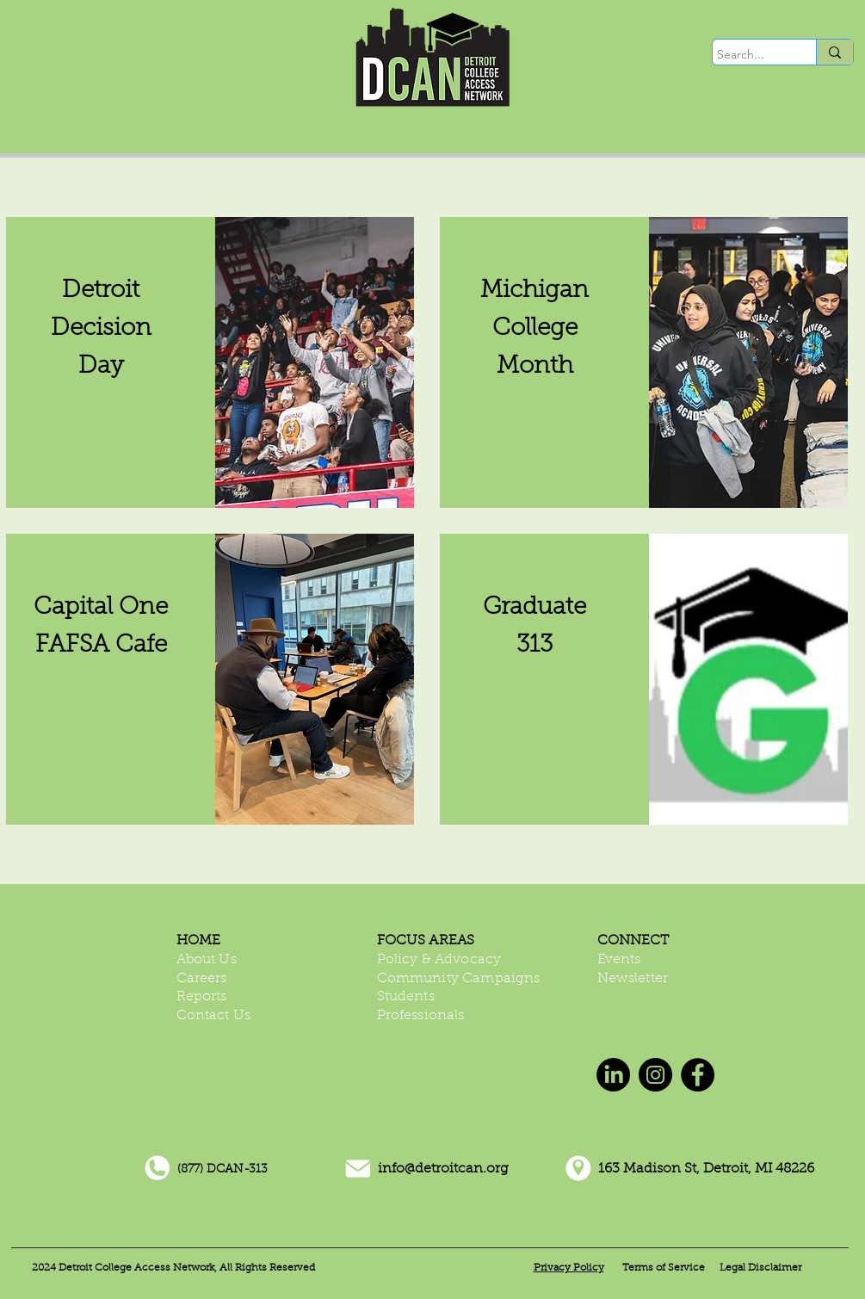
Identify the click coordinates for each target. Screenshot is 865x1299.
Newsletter (633, 979)
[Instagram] (655, 1075)
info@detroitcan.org (443, 1169)
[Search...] (748, 55)
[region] (210, 362)
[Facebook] (697, 1075)
